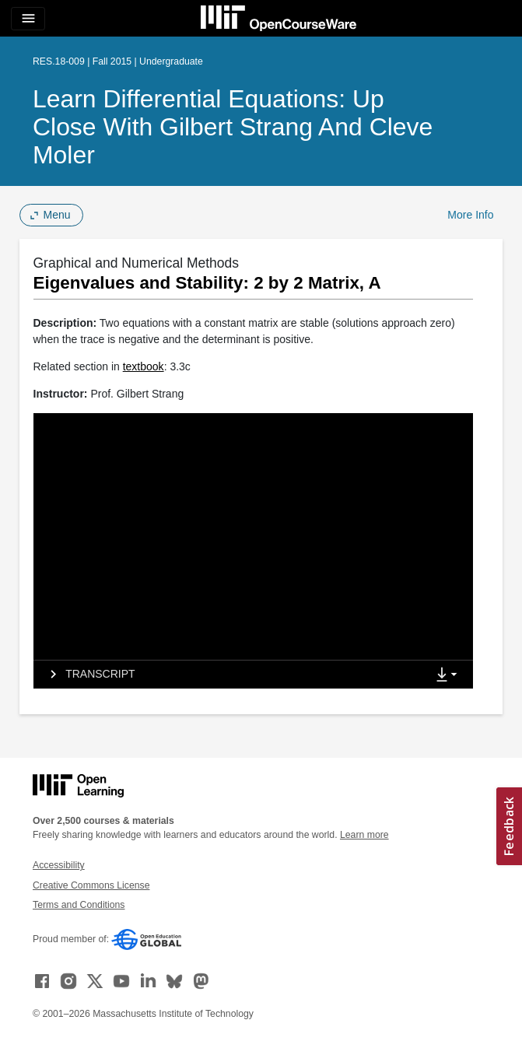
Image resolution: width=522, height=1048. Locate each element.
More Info (470, 215)
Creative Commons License (91, 885)
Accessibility (59, 865)
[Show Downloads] (449, 675)
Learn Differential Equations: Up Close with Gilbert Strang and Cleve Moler (233, 127)
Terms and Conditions (78, 904)
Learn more (364, 834)
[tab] (229, 675)
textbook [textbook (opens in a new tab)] (143, 366)
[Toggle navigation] (28, 18)
